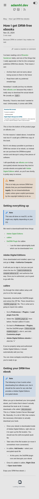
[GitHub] (14, 9)
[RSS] (24, 9)
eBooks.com (11, 90)
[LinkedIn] (18, 9)
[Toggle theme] (35, 3)
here (31, 248)
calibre (9, 237)
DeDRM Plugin (12, 241)
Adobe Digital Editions (15, 234)
